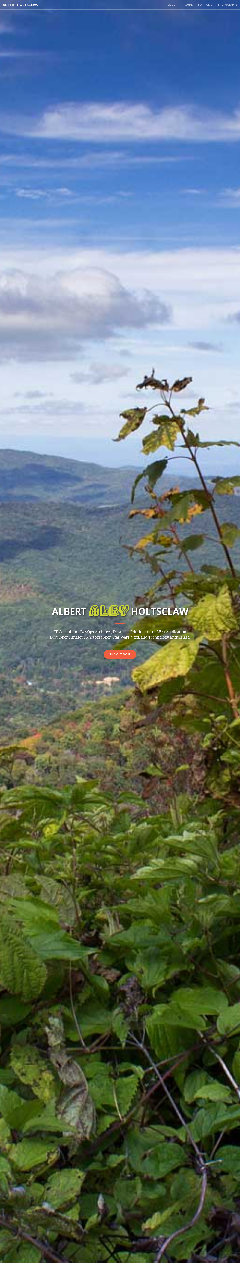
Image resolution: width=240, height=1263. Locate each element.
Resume (188, 4)
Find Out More (120, 654)
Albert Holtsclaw (20, 4)
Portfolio (205, 4)
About (172, 4)
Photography (227, 4)
